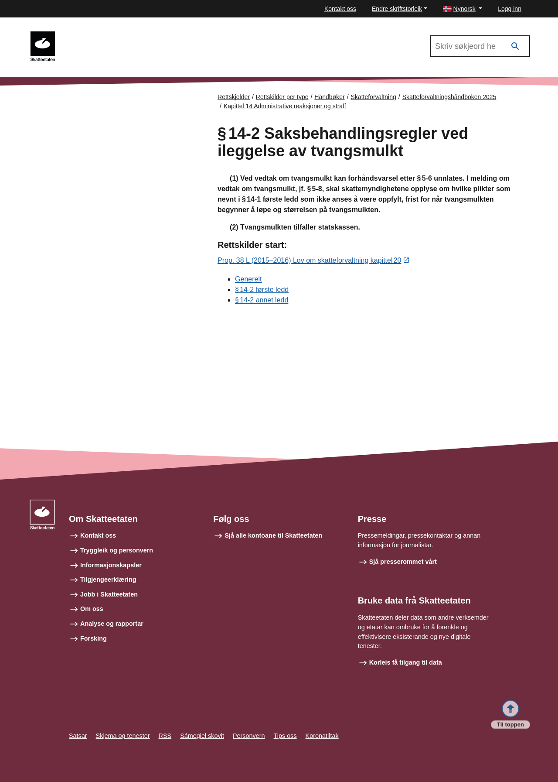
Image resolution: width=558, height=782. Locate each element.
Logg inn (509, 8)
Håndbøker (329, 96)
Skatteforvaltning (373, 96)
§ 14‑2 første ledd (262, 290)
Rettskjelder (234, 96)
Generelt (248, 279)
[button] (463, 9)
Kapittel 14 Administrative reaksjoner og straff (285, 106)
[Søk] (515, 46)
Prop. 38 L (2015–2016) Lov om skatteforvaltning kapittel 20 (309, 261)
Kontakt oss (340, 8)
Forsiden (66, 104)
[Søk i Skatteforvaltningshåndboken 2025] (480, 46)
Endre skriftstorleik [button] (397, 8)
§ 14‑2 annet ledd (261, 300)
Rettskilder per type (282, 96)
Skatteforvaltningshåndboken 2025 (117, 35)
